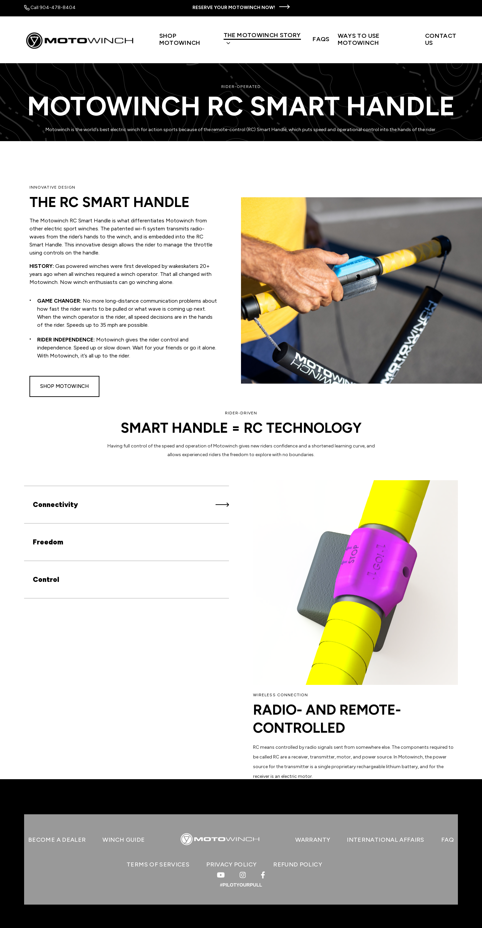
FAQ (447, 839)
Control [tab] (131, 579)
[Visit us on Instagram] (243, 875)
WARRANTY (312, 839)
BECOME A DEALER (57, 839)
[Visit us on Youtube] (221, 875)
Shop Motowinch (64, 386)
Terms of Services (158, 864)
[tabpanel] (355, 630)
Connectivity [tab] (131, 504)
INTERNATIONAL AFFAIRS (385, 839)
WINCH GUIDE (123, 839)
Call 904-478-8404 (50, 7)
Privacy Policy (231, 864)
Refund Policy (297, 864)
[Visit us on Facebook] (263, 875)
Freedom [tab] (131, 542)
